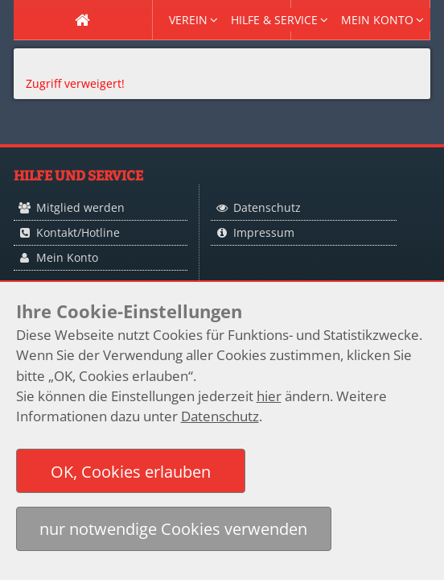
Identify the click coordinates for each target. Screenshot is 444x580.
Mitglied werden (80, 207)
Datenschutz (267, 207)
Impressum (263, 232)
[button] (131, 471)
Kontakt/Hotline (78, 232)
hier (269, 396)
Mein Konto (67, 257)
